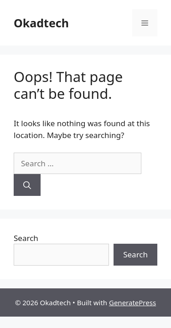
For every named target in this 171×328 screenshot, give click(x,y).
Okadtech (41, 23)
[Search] (27, 185)
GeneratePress (132, 302)
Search (26, 238)
